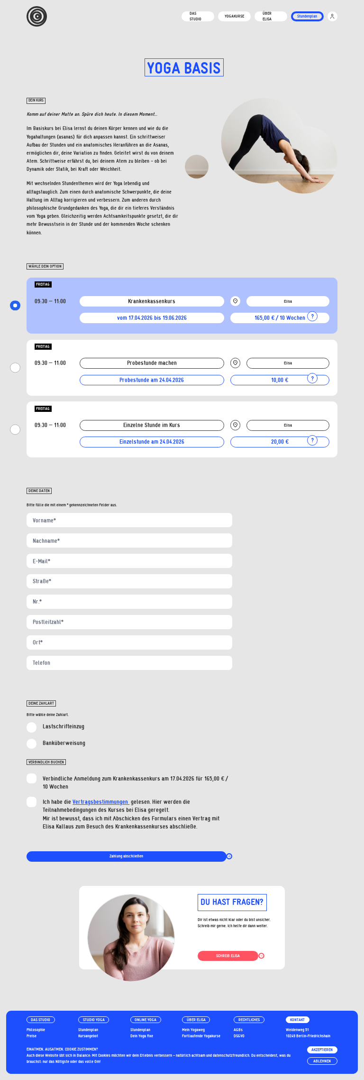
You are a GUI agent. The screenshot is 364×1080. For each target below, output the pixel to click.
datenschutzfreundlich (231, 1055)
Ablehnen (322, 1061)
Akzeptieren (322, 1049)
